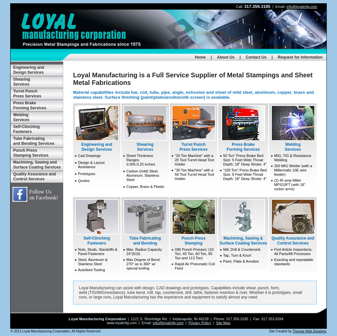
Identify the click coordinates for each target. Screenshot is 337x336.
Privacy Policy (200, 323)
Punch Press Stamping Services (30, 153)
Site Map (223, 323)
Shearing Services (21, 82)
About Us (225, 57)
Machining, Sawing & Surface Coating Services (243, 222)
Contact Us (256, 57)
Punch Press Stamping (194, 222)
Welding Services (21, 117)
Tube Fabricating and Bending (145, 222)
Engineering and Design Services (28, 70)
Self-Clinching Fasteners (26, 129)
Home (200, 57)
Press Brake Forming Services (29, 105)
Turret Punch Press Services (27, 93)
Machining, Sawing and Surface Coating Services (37, 164)
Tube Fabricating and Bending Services (33, 141)
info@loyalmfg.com (301, 7)
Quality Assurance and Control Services (34, 176)
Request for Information (300, 57)
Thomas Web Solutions (309, 331)
